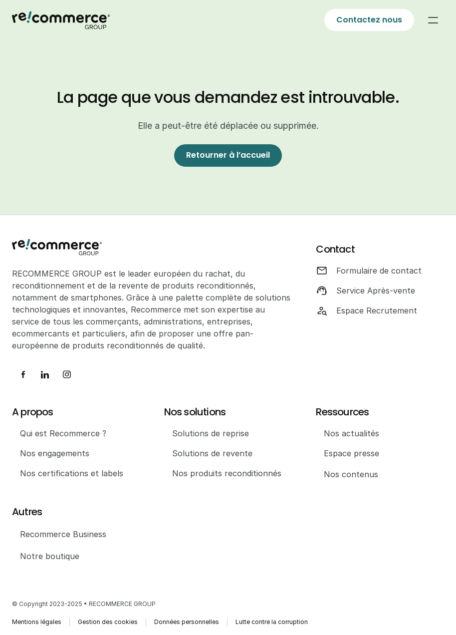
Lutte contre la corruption (271, 622)
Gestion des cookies (108, 622)
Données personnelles (186, 622)
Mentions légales (36, 622)
